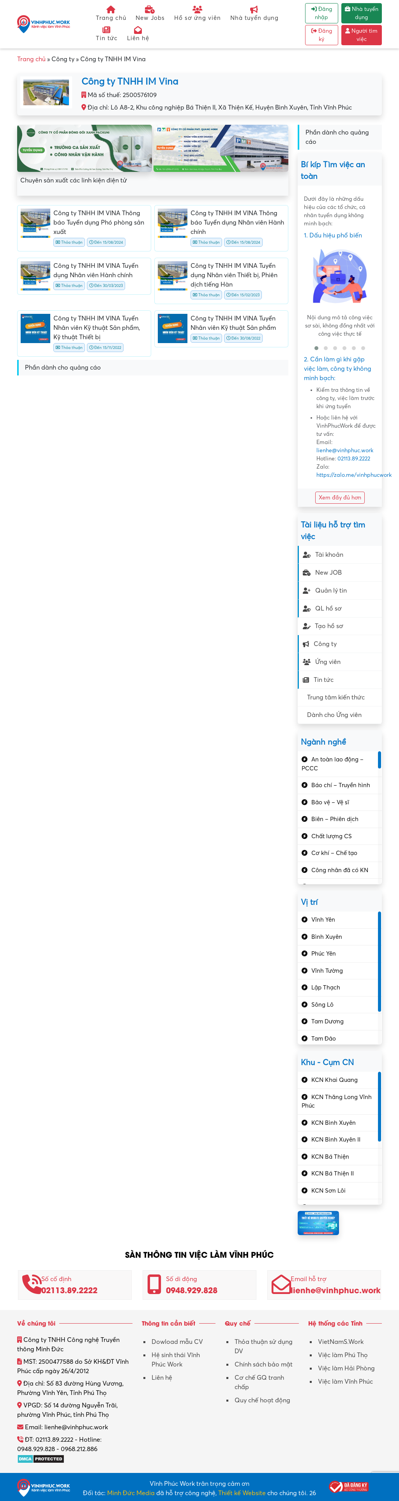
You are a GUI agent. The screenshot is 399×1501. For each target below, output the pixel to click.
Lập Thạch (325, 987)
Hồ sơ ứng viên (197, 13)
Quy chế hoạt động (262, 1400)
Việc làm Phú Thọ (343, 1355)
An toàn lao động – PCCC (333, 764)
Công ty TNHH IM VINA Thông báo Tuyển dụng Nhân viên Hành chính (237, 222)
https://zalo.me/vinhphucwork (354, 475)
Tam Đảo (323, 1038)
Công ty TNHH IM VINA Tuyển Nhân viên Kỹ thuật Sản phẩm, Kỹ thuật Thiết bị (96, 328)
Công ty (320, 644)
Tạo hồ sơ (323, 626)
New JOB (322, 572)
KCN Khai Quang (334, 1080)
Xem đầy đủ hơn (340, 498)
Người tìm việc (361, 35)
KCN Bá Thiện (330, 1157)
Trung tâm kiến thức (336, 697)
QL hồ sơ (322, 608)
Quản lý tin (325, 590)
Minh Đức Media (131, 1493)
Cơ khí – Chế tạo (334, 853)
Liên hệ (138, 33)
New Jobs (150, 13)
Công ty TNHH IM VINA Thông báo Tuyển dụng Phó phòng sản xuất (98, 222)
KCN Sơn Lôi (328, 1191)
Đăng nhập (321, 13)
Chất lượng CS (331, 836)
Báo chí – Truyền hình (340, 785)
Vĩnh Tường (327, 971)
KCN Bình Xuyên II (335, 1139)
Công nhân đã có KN (339, 870)
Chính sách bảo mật (264, 1364)
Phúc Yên (323, 954)
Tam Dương (327, 1021)
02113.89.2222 (353, 459)
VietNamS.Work (341, 1341)
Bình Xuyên (326, 937)
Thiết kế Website (242, 1493)
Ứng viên (322, 662)
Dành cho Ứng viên (334, 715)
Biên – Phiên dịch (334, 819)
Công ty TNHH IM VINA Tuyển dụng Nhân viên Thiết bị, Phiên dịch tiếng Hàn (234, 275)
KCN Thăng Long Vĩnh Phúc (337, 1101)
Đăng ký (321, 35)
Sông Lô (322, 1005)
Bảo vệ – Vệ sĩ (330, 802)
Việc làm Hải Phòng (346, 1368)
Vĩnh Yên (323, 920)
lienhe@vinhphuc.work (344, 450)
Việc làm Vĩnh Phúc (345, 1381)
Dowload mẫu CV (177, 1341)
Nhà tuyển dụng (254, 13)
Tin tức (107, 33)
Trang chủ (111, 13)
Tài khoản (323, 554)
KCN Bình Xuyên (333, 1123)
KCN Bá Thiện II (332, 1173)
